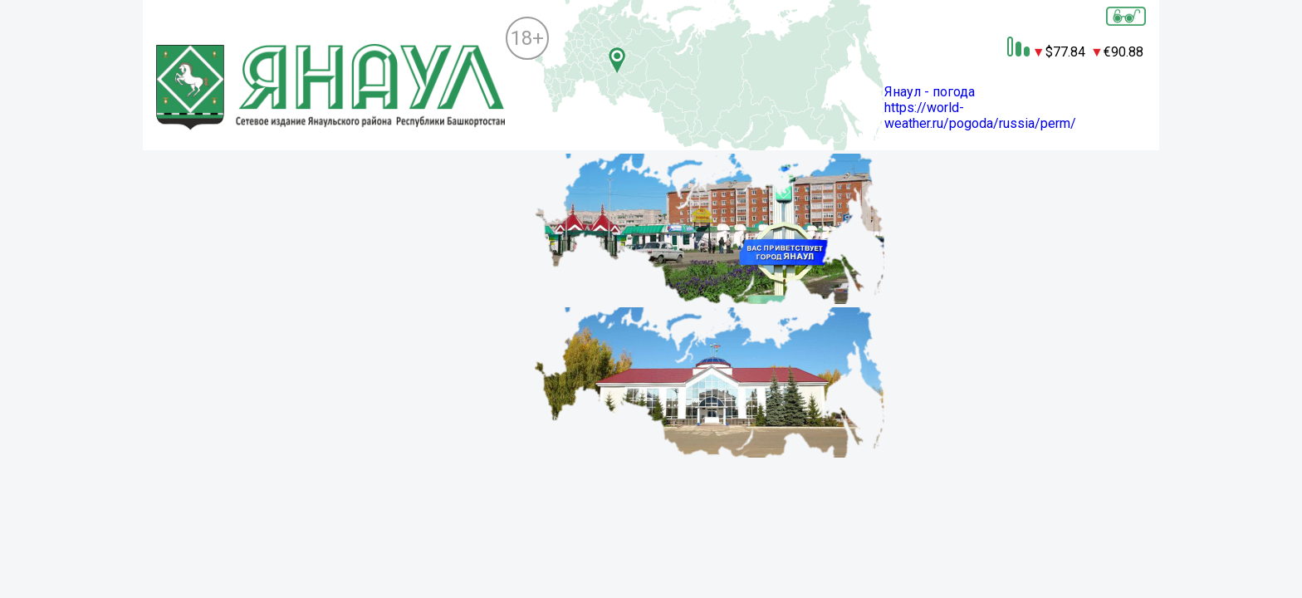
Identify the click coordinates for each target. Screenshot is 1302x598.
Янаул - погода (929, 92)
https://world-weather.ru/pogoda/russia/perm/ (980, 115)
